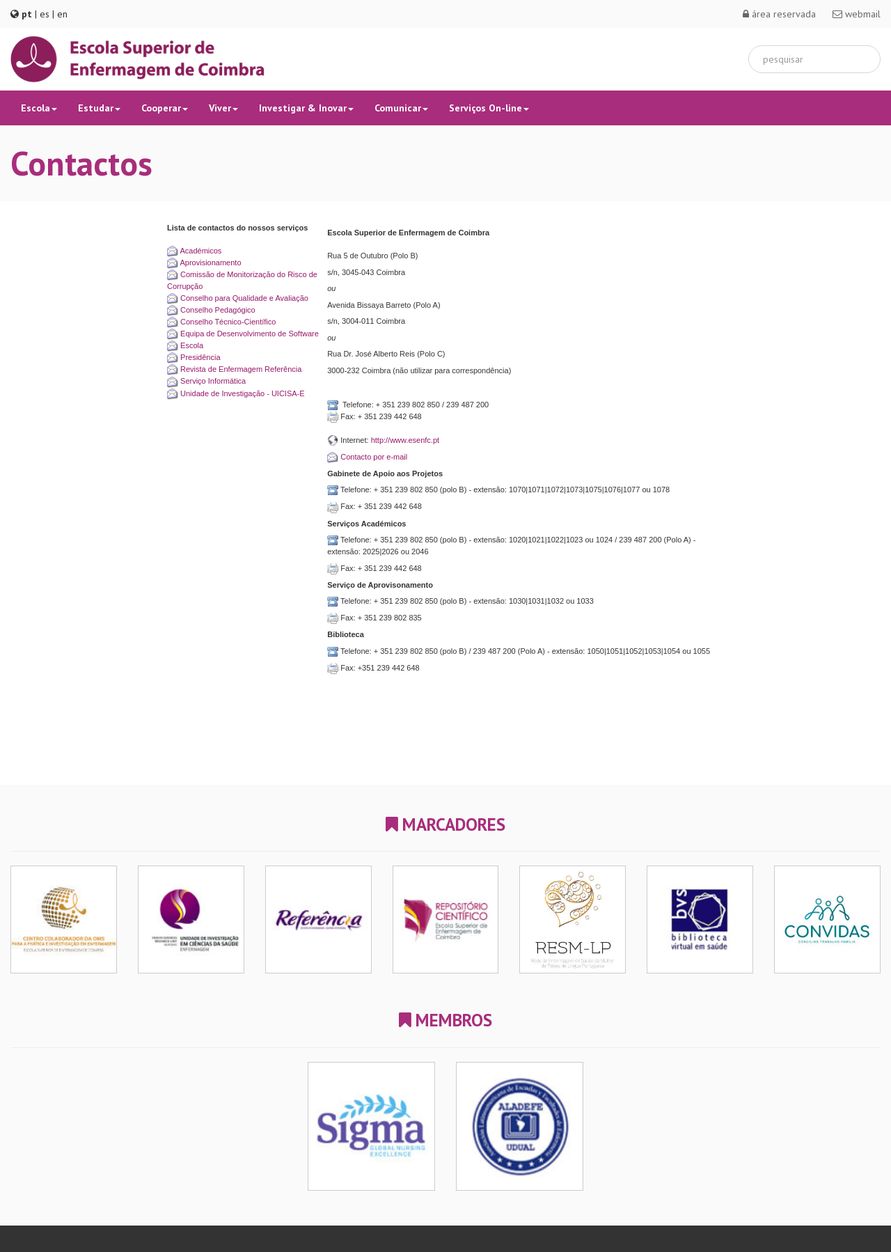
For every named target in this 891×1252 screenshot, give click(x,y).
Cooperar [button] (164, 108)
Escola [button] (39, 108)
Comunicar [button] (401, 108)
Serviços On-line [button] (489, 108)
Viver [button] (223, 108)
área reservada (779, 14)
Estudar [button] (99, 108)
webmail (857, 14)
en (62, 14)
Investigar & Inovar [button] (306, 108)
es (44, 14)
